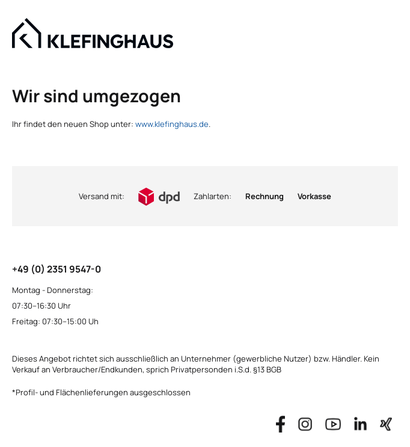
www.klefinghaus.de (172, 124)
